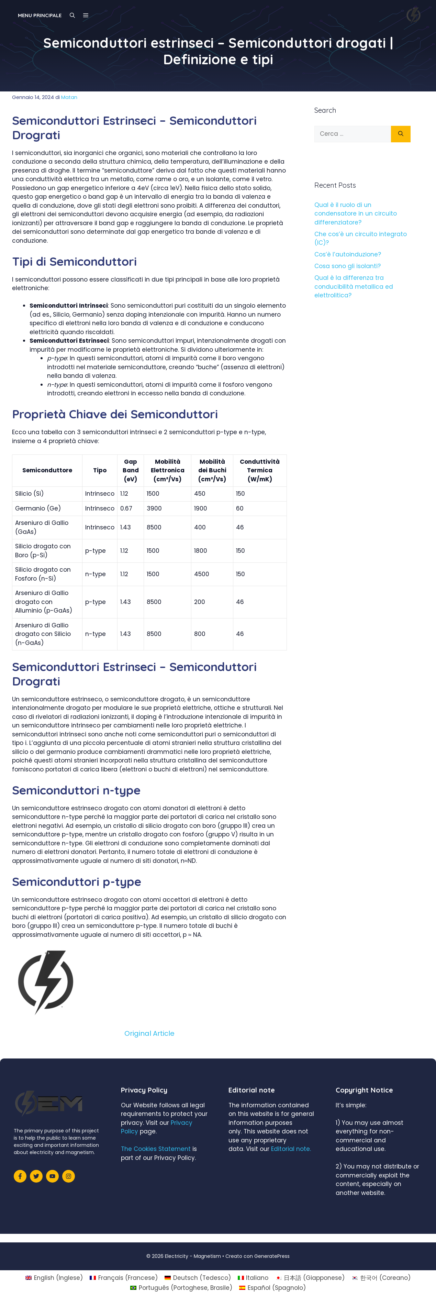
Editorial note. (291, 1149)
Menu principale (40, 15)
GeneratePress (272, 1256)
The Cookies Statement (156, 1149)
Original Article (149, 1033)
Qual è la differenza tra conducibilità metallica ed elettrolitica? (353, 286)
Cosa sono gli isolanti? (347, 266)
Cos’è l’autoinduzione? (347, 254)
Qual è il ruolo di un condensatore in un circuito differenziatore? (355, 214)
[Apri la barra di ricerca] (72, 15)
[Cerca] (401, 134)
